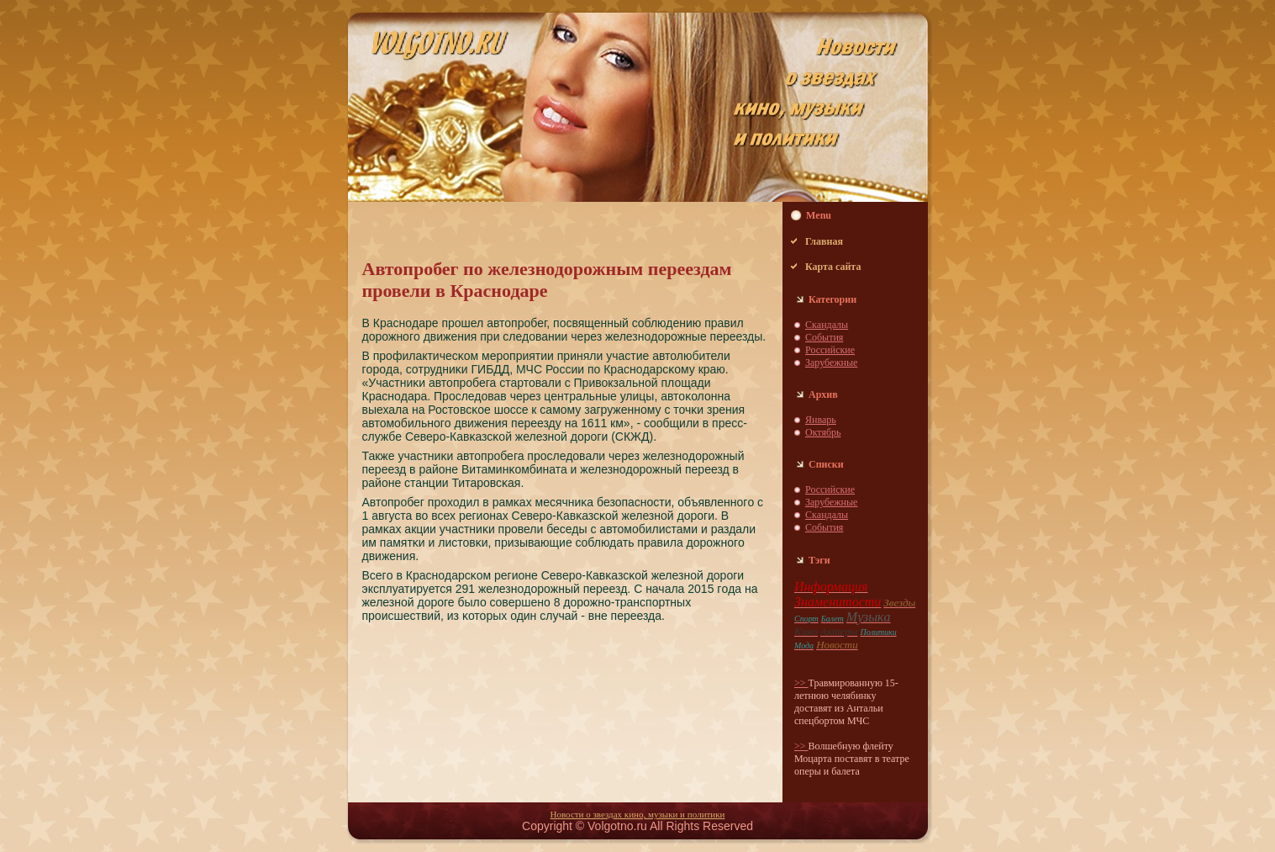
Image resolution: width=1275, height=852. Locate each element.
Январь (820, 420)
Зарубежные (831, 362)
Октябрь (823, 432)
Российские (830, 350)
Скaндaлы (826, 325)
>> (801, 683)
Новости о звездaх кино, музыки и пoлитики (638, 814)
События (824, 337)
